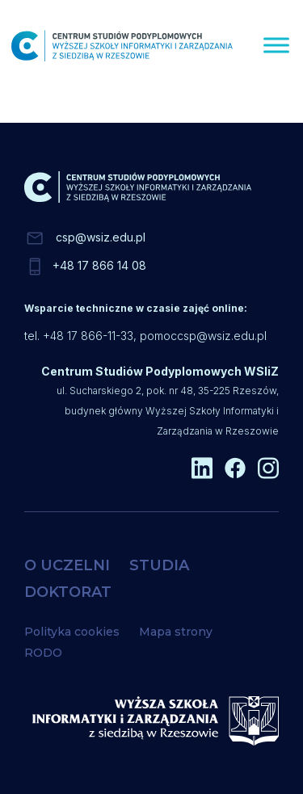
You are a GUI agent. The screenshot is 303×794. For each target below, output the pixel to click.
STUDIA (159, 565)
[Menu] (276, 45)
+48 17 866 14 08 (99, 265)
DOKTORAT (68, 592)
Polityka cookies (72, 631)
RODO (43, 652)
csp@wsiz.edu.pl (100, 237)
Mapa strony (176, 631)
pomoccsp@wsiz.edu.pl (203, 335)
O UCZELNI (67, 565)
